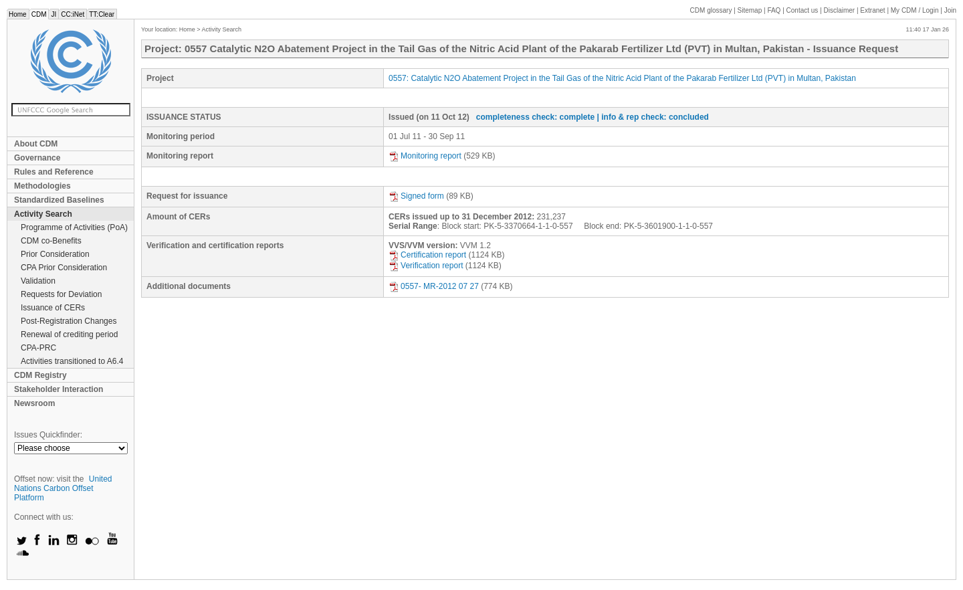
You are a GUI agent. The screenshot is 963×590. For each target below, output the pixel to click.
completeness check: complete (535, 117)
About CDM (36, 144)
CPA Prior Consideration (64, 267)
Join (950, 10)
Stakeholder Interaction (58, 389)
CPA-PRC (38, 348)
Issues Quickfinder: (48, 434)
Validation (38, 281)
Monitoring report (425, 156)
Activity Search (43, 214)
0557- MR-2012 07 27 (434, 286)
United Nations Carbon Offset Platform (63, 488)
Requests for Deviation (61, 294)
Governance (37, 158)
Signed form (416, 196)
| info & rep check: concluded (653, 117)
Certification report (427, 255)
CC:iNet (72, 14)
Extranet (872, 10)
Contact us (802, 10)
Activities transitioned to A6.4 (72, 361)
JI (53, 14)
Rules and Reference (54, 172)
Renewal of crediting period (69, 334)
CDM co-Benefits (51, 240)
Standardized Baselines (59, 200)
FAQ (773, 10)
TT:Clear (101, 14)
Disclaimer (839, 10)
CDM (39, 14)
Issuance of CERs (53, 307)
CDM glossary (711, 10)
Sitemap (750, 10)
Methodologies (42, 186)
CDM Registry (40, 375)
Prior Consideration (55, 254)
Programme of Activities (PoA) (74, 227)
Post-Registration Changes (68, 321)
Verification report (426, 265)
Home (18, 14)
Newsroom (34, 403)
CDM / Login (915, 10)
